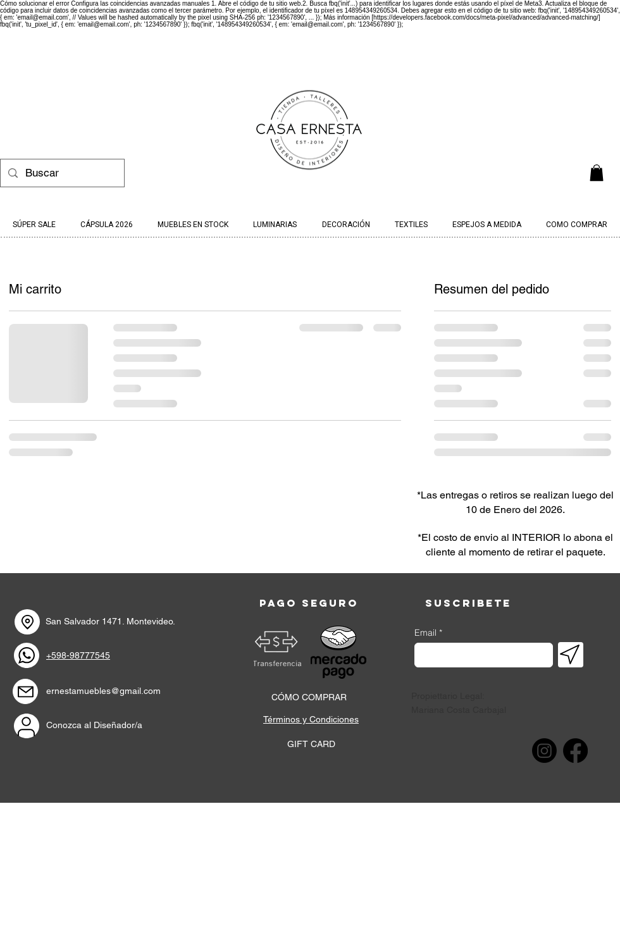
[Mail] (25, 691)
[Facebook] (575, 750)
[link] (597, 172)
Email (425, 632)
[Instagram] (544, 750)
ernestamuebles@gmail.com (103, 691)
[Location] (27, 621)
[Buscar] (61, 173)
